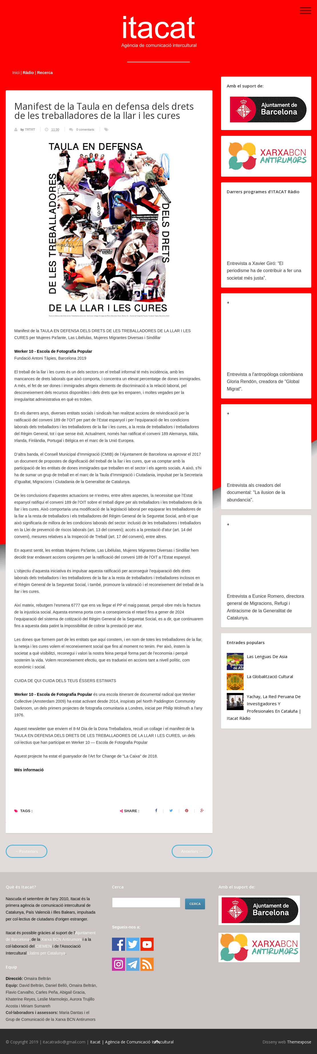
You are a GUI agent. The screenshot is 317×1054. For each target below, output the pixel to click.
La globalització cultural (270, 676)
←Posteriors (26, 851)
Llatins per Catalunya (46, 953)
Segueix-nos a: (126, 927)
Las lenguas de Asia (267, 656)
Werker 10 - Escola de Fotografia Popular (53, 351)
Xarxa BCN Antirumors (61, 939)
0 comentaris (85, 129)
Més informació (29, 770)
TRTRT (30, 129)
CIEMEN (43, 946)
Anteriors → (192, 851)
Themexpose (299, 1042)
